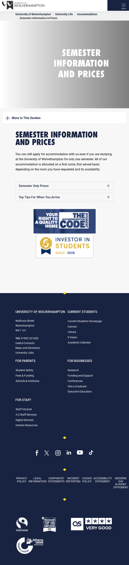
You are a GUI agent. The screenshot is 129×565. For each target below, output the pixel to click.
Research (73, 370)
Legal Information (37, 479)
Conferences (75, 381)
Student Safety (24, 370)
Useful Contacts (25, 343)
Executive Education (80, 391)
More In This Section (22, 117)
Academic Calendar (79, 342)
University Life (64, 14)
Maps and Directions (27, 348)
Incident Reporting (73, 479)
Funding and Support (80, 375)
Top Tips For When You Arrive (64, 197)
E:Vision (72, 337)
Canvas (72, 326)
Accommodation (87, 14)
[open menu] (123, 5)
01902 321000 (29, 338)
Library (72, 332)
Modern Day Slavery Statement (120, 482)
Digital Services (25, 420)
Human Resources (27, 425)
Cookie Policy (87, 479)
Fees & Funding (25, 375)
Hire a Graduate (77, 386)
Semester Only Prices (64, 186)
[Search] (112, 5)
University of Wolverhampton (33, 14)
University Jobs (24, 352)
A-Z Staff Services (26, 414)
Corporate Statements (56, 479)
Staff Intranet (24, 409)
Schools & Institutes (27, 381)
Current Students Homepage (85, 321)
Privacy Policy (21, 479)
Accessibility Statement (102, 479)
